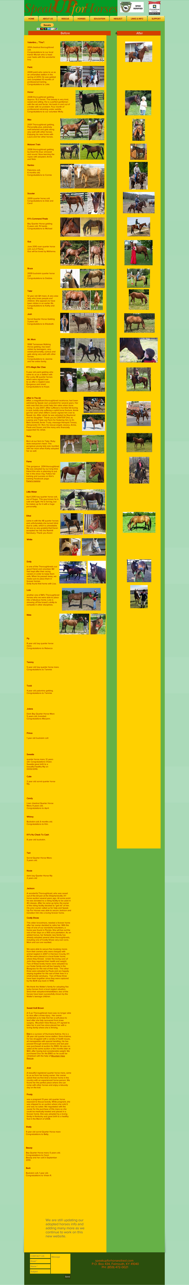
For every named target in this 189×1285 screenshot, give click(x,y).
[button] (47, 18)
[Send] (67, 1276)
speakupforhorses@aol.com (114, 1260)
